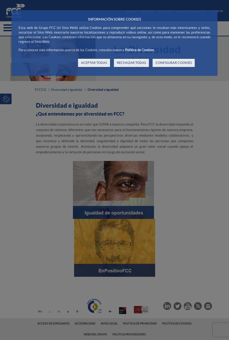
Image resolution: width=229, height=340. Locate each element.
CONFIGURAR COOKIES (174, 63)
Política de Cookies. (140, 50)
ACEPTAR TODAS (94, 63)
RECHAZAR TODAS (131, 63)
